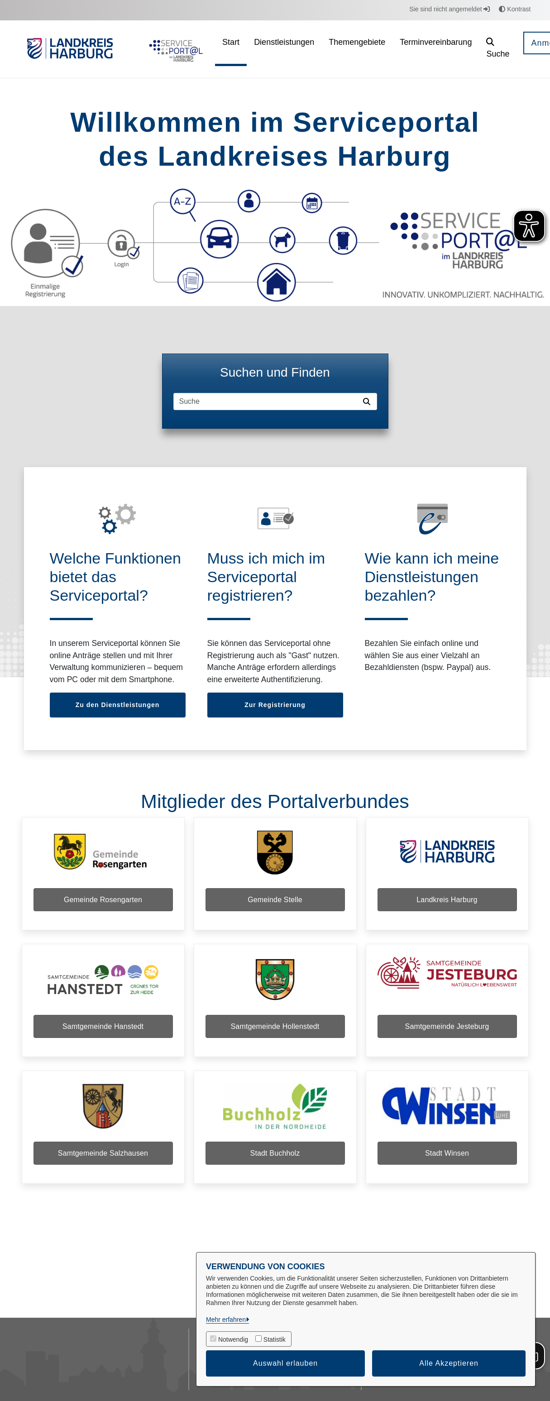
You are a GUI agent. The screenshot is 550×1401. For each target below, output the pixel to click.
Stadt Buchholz (275, 1153)
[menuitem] (231, 49)
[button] (498, 49)
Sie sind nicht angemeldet (449, 9)
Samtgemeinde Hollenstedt (275, 1026)
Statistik (274, 1339)
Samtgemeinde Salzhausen (103, 1153)
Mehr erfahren (226, 1319)
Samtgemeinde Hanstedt (102, 1026)
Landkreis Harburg (446, 900)
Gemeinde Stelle (275, 900)
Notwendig (233, 1339)
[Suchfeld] (266, 401)
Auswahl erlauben (285, 1363)
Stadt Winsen (447, 1153)
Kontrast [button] (515, 9)
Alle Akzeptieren (448, 1363)
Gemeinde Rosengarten (103, 900)
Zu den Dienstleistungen (118, 704)
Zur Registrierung (274, 704)
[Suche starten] (368, 401)
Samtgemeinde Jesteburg (447, 1026)
